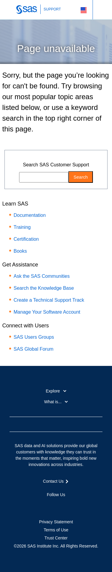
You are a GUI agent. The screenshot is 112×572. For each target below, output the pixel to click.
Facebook (35, 505)
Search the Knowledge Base (44, 288)
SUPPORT (52, 9)
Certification (26, 239)
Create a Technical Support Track (49, 300)
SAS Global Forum (33, 349)
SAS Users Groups (34, 337)
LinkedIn (56, 505)
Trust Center (56, 538)
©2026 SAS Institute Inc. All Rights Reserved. (56, 546)
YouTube (67, 505)
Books (20, 251)
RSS (77, 505)
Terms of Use (56, 529)
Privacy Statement (56, 521)
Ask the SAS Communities (42, 276)
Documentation (30, 215)
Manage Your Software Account (47, 312)
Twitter (45, 505)
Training (22, 227)
